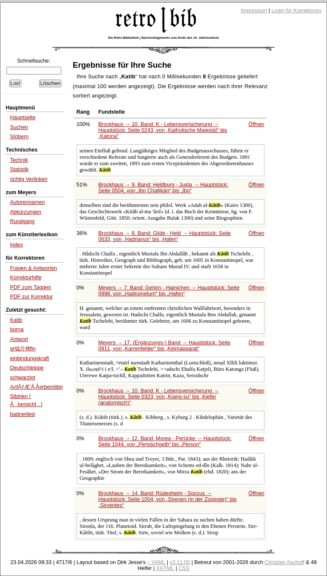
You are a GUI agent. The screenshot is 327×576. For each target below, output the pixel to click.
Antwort (19, 339)
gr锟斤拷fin (22, 349)
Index (16, 245)
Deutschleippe (26, 368)
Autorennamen (27, 202)
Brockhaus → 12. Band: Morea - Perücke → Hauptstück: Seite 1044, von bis (165, 441)
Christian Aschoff (284, 562)
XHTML (165, 568)
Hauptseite (22, 117)
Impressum (254, 11)
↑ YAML (156, 562)
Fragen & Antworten (33, 268)
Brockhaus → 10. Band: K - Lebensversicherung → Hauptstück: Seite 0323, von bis (158, 397)
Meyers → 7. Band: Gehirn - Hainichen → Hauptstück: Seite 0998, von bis (169, 291)
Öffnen (256, 124)
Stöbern (19, 137)
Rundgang (22, 221)
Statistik (19, 169)
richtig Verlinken (28, 179)
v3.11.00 (179, 562)
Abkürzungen (25, 212)
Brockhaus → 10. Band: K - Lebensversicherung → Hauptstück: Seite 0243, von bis (162, 130)
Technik (19, 160)
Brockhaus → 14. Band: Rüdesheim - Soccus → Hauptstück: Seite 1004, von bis (167, 499)
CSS (183, 568)
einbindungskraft (29, 358)
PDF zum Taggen (30, 287)
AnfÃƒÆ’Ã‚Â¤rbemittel (36, 387)
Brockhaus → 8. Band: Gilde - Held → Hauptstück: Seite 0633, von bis (164, 236)
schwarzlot (22, 378)
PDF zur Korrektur (31, 297)
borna (16, 329)
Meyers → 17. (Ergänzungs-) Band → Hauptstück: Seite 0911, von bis (164, 346)
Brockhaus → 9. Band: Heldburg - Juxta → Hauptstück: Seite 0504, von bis (163, 188)
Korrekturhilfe (25, 278)
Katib (16, 320)
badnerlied (22, 414)
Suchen (19, 127)
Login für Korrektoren (296, 11)
